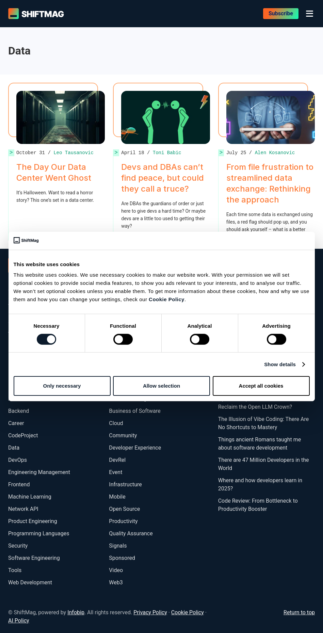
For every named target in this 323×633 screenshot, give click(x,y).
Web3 (116, 582)
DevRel (117, 460)
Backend (18, 411)
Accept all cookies (261, 386)
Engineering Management (39, 472)
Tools (14, 570)
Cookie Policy (166, 299)
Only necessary (62, 386)
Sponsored (122, 558)
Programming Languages (38, 533)
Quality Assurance (130, 533)
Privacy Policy (150, 612)
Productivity (123, 521)
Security (18, 545)
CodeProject (23, 435)
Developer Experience (135, 447)
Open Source (124, 509)
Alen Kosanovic (275, 152)
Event (115, 472)
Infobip (75, 612)
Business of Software (134, 411)
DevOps (17, 460)
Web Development (30, 582)
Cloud (116, 423)
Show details (280, 364)
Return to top (299, 612)
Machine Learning (29, 496)
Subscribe (281, 13)
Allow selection (161, 386)
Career (16, 423)
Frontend (19, 484)
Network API (23, 509)
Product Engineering (32, 521)
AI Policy (18, 620)
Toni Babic (167, 152)
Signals (118, 545)
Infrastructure (125, 484)
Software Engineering (34, 558)
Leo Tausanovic (73, 152)
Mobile (117, 496)
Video (116, 570)
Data (13, 447)
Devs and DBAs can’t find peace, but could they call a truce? (162, 178)
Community (123, 435)
